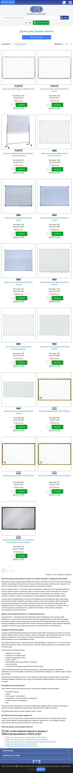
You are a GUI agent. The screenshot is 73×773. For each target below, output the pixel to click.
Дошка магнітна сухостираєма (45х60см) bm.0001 (18, 219)
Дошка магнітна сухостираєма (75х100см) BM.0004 (54, 283)
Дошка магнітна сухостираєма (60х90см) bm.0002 (54, 219)
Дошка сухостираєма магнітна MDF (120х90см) (54, 475)
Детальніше (31, 770)
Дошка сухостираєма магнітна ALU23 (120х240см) (21, 743)
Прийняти (41, 770)
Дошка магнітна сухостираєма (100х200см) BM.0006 (18, 412)
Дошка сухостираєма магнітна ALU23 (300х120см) (21, 745)
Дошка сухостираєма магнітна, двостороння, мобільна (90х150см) (19, 154)
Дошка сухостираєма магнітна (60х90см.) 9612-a (18, 90)
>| (13, 570)
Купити (21, 105)
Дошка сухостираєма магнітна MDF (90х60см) (18, 475)
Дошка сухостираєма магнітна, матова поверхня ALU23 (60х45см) (26, 737)
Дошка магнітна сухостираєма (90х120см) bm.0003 (18, 283)
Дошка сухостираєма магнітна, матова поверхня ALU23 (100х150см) (27, 739)
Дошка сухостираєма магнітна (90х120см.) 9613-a (54, 90)
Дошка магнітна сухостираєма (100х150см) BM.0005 (54, 347)
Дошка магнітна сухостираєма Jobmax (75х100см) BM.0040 (54, 154)
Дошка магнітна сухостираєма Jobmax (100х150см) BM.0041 (18, 347)
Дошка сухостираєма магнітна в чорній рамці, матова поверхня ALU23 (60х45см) (18, 541)
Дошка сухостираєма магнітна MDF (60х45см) (54, 410)
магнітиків (58, 642)
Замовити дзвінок (9, 2)
